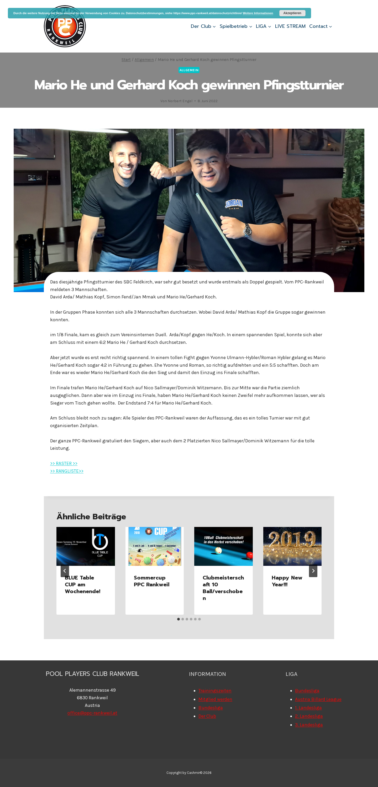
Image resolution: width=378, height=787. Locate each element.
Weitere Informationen (258, 13)
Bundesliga (210, 708)
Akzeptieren (292, 13)
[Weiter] (313, 571)
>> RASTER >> (63, 463)
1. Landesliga (308, 708)
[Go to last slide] (65, 571)
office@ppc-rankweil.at (92, 713)
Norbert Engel (180, 101)
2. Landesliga (309, 716)
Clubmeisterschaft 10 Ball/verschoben (223, 588)
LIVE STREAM (290, 26)
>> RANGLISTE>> (66, 471)
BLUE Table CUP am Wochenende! (82, 584)
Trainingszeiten (215, 690)
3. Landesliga (309, 725)
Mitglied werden (215, 699)
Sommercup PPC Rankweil (151, 581)
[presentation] (85, 546)
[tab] (178, 619)
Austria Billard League (318, 699)
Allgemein (189, 70)
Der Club (207, 716)
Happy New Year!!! (287, 581)
